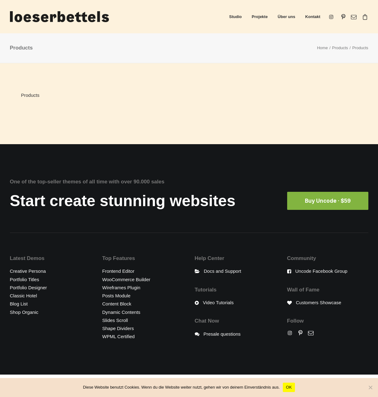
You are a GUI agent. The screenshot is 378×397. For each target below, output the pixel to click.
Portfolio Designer (28, 287)
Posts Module (116, 295)
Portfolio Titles (24, 279)
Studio (235, 16)
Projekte (260, 16)
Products (340, 47)
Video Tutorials (218, 302)
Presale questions (221, 333)
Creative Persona (28, 271)
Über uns (286, 16)
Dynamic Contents (121, 311)
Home (322, 47)
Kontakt (312, 16)
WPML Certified (118, 336)
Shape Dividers (118, 328)
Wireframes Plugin (121, 287)
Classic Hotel (23, 295)
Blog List (19, 303)
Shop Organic (24, 311)
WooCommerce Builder (126, 279)
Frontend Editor (118, 271)
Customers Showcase (318, 302)
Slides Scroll (115, 320)
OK (289, 387)
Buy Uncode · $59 (328, 201)
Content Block (116, 303)
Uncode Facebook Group (321, 271)
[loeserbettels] (59, 16)
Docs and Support (222, 271)
